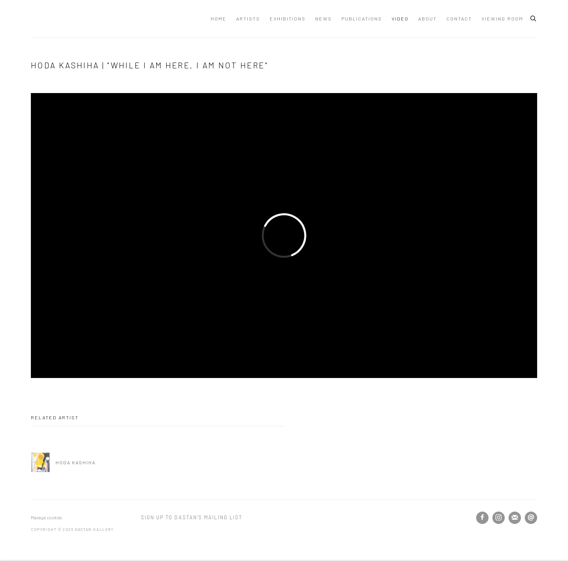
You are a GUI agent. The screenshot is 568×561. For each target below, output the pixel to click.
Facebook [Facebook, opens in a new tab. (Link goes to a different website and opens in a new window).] (482, 518)
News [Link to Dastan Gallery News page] (323, 18)
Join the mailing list (515, 518)
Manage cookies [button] (46, 517)
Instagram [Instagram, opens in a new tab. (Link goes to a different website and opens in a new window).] (498, 518)
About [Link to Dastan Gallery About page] (427, 18)
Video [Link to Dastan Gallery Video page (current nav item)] (400, 18)
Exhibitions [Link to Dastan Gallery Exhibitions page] (288, 18)
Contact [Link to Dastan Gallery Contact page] (459, 18)
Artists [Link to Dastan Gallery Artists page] (248, 18)
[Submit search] (533, 17)
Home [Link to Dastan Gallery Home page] (219, 18)
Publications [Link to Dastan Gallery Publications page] (361, 18)
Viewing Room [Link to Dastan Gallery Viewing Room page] (502, 18)
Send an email (531, 518)
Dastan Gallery (58, 18)
